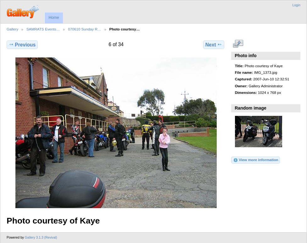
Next (213, 44)
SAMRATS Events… (43, 29)
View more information (255, 160)
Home (53, 17)
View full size (238, 44)
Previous (22, 44)
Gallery (12, 29)
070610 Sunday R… (84, 29)
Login (296, 5)
